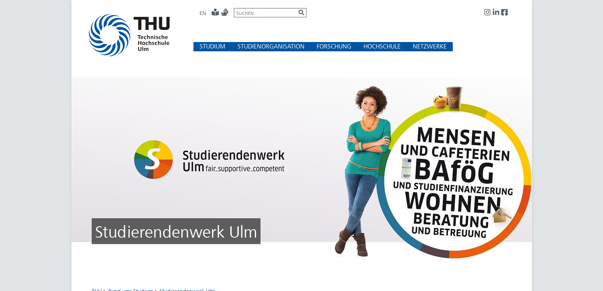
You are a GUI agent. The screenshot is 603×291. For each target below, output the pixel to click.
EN (203, 13)
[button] (212, 46)
